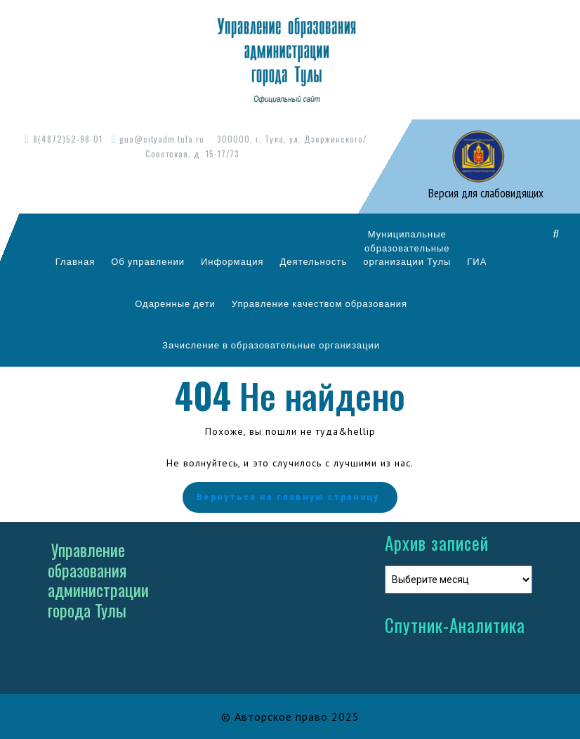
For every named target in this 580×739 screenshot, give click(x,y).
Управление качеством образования (319, 303)
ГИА (477, 261)
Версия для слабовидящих (484, 193)
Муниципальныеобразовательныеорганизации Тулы (407, 247)
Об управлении (148, 261)
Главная (75, 261)
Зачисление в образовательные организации (271, 345)
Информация (232, 261)
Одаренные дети (175, 303)
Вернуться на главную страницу (290, 497)
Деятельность (314, 261)
